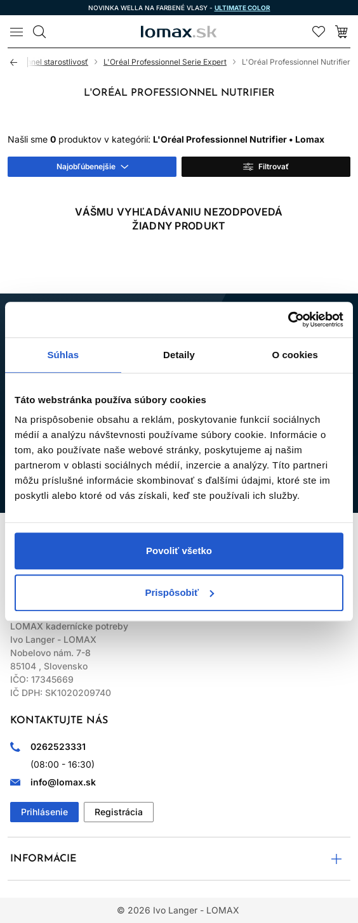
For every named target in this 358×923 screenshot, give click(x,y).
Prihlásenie (44, 811)
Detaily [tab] (179, 354)
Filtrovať (273, 166)
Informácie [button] (43, 859)
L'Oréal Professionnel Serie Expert (165, 62)
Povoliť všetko (179, 550)
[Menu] (16, 31)
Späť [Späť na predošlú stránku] (19, 62)
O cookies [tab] (295, 354)
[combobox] (92, 167)
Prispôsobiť (179, 592)
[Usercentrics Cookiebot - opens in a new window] (287, 319)
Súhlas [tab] (63, 354)
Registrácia (119, 811)
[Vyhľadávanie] (39, 31)
